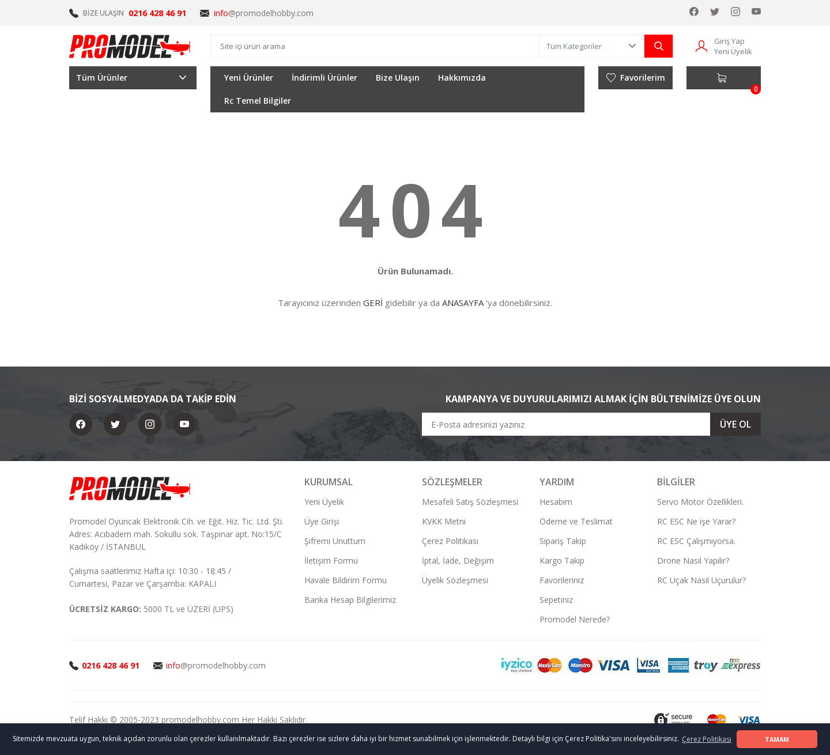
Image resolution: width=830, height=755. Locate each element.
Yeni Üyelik (324, 501)
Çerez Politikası (450, 540)
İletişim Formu (331, 560)
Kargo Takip (562, 560)
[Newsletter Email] (591, 424)
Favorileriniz (562, 580)
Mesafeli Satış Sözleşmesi (470, 501)
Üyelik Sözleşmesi (455, 580)
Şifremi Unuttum (334, 540)
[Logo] (130, 46)
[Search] (375, 46)
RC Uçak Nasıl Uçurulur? (701, 580)
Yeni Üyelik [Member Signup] (733, 51)
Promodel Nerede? (575, 619)
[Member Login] (701, 45)
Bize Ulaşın (398, 77)
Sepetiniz (556, 599)
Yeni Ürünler (248, 77)
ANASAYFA (463, 302)
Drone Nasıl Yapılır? (693, 560)
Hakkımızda (462, 77)
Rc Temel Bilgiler (257, 100)
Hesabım (556, 501)
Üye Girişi (321, 521)
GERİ (373, 302)
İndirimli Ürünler (324, 77)
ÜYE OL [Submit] (735, 424)
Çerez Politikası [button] (706, 739)
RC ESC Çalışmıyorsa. (696, 540)
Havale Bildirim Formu (345, 580)
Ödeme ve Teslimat (576, 521)
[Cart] (723, 77)
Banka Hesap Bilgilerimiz (350, 599)
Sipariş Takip (563, 540)
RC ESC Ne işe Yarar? (696, 521)
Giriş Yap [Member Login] (729, 41)
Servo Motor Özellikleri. (700, 501)
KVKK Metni (444, 521)
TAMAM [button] (777, 739)
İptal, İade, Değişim (458, 560)
